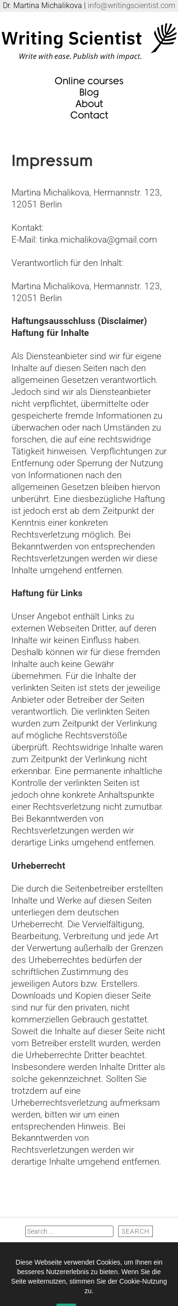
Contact (89, 114)
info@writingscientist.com (131, 5)
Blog (89, 91)
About (89, 103)
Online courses (89, 80)
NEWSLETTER (89, 1245)
